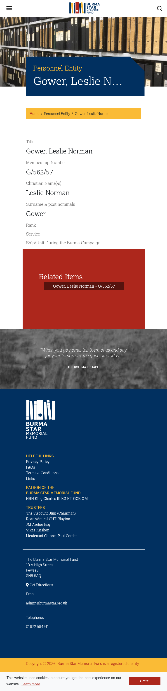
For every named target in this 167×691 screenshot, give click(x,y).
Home (34, 113)
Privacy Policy (38, 461)
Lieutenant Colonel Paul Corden (52, 535)
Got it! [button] (144, 681)
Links (30, 478)
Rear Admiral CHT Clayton (48, 518)
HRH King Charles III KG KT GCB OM (57, 498)
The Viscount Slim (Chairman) (51, 513)
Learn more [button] (30, 684)
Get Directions (39, 584)
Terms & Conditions (42, 472)
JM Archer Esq (38, 524)
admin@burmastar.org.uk (46, 603)
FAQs (30, 467)
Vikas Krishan (37, 530)
